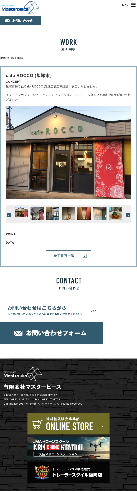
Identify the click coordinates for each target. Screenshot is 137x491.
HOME (4, 58)
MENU (129, 5)
